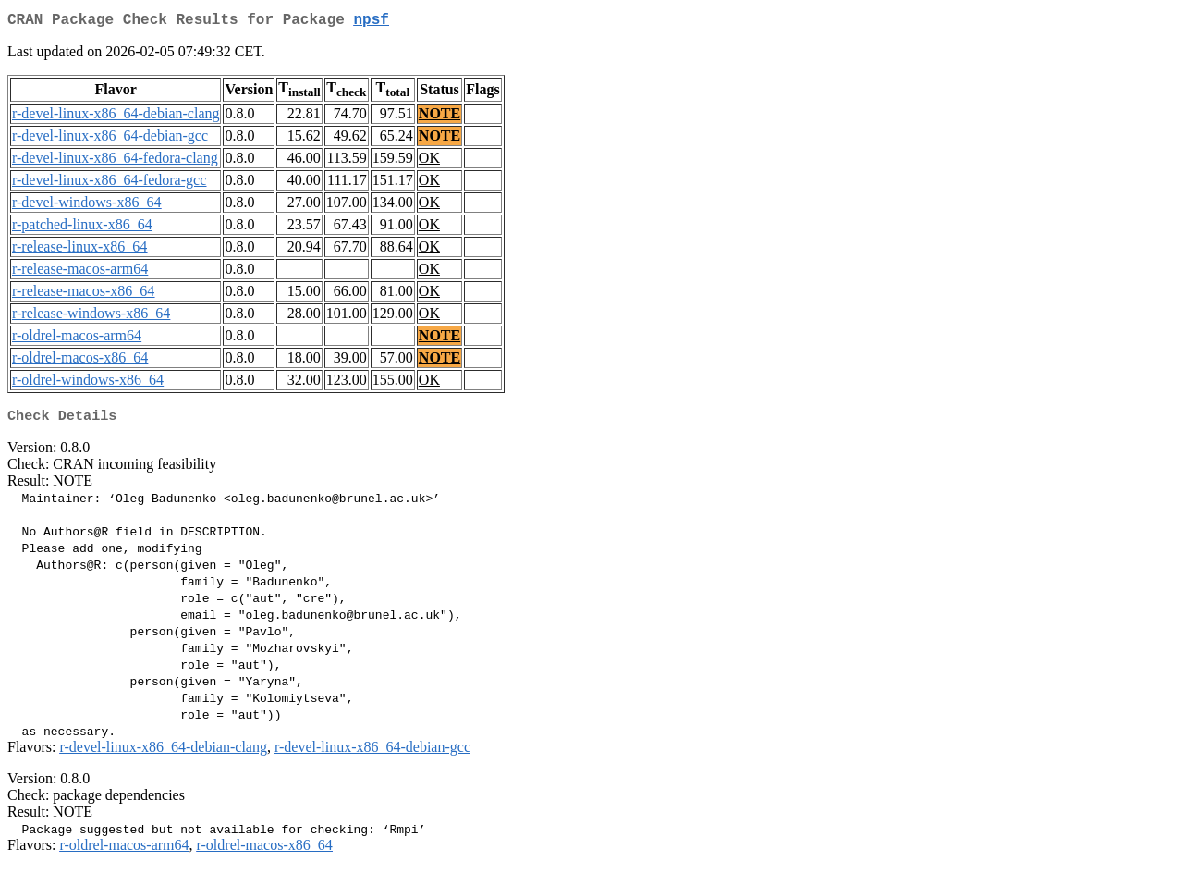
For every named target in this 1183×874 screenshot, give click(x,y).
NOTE (439, 117)
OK (429, 161)
